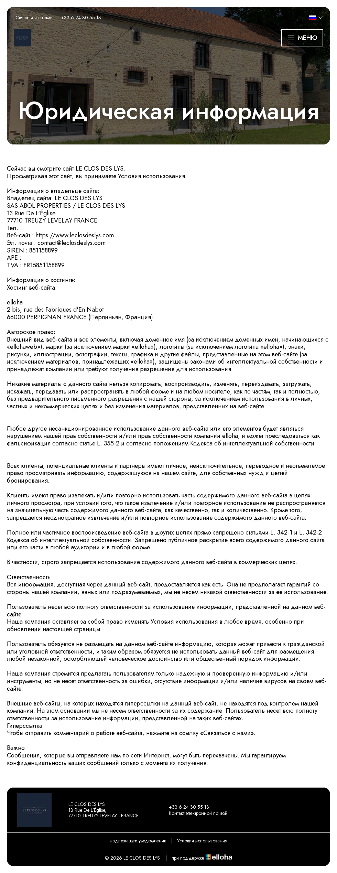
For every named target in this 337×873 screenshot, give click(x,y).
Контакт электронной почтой (194, 813)
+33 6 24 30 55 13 (185, 807)
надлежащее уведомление (138, 840)
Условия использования (202, 840)
